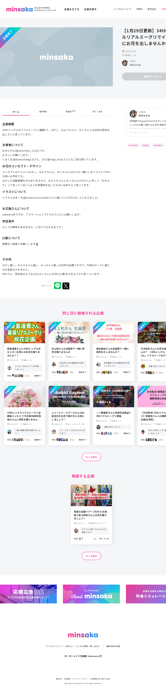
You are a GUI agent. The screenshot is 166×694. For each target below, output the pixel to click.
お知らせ (67, 640)
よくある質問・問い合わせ (88, 640)
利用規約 (67, 679)
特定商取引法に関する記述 (100, 679)
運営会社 (151, 8)
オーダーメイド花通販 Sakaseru (83, 650)
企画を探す (90, 9)
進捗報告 (43, 111)
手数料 (139, 8)
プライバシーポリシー (80, 679)
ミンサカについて (122, 8)
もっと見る (91, 457)
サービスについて (50, 640)
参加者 (70, 111)
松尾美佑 (158, 145)
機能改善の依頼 (117, 640)
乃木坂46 (133, 145)
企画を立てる (71, 9)
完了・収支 (97, 111)
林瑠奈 (146, 145)
